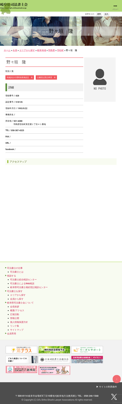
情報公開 (14, 318)
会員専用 (11, 333)
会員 (15, 50)
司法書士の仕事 (15, 268)
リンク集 (14, 326)
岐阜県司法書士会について (20, 302)
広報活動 (14, 314)
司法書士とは (16, 271)
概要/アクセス (17, 310)
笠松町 (60, 50)
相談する (11, 275)
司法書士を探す (15, 291)
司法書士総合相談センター (23, 279)
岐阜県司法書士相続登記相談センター (29, 287)
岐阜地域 (41, 50)
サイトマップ (16, 329)
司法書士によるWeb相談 (22, 283)
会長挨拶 (14, 306)
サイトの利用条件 (108, 386)
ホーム (7, 50)
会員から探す (16, 299)
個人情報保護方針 (19, 322)
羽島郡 (51, 50)
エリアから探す (27, 50)
